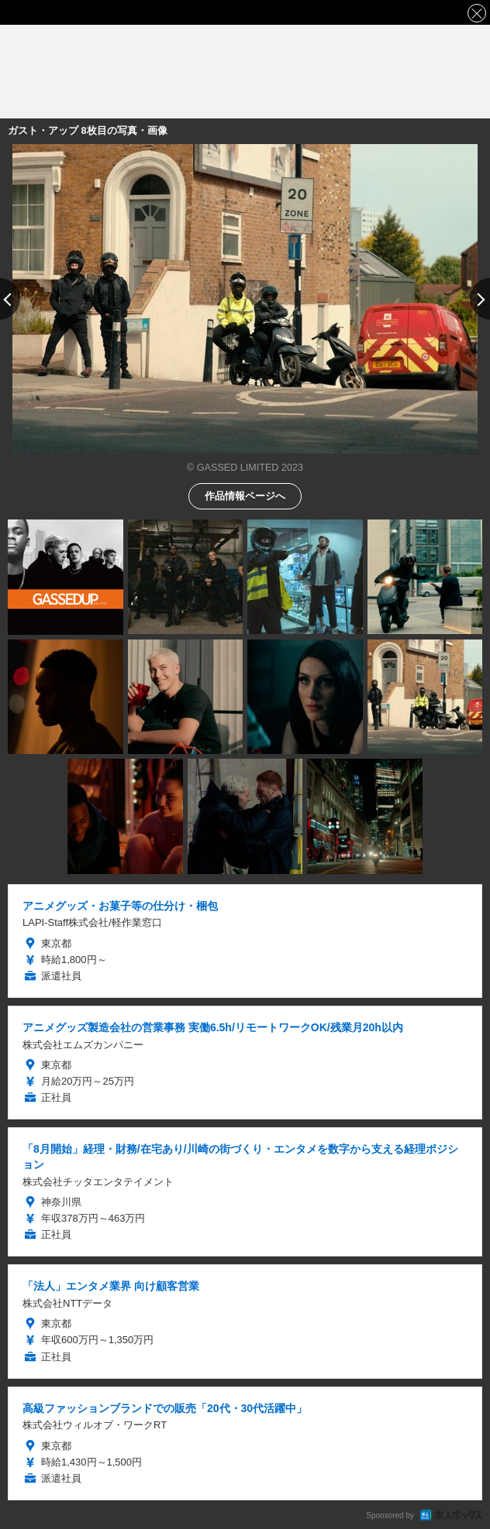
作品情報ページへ (245, 495)
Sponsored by (390, 1515)
